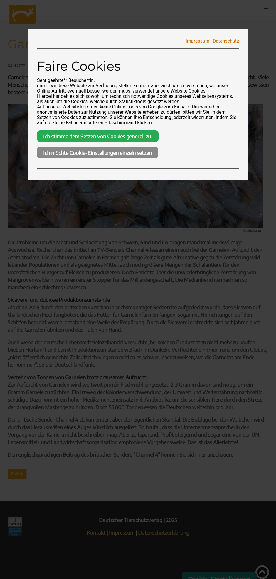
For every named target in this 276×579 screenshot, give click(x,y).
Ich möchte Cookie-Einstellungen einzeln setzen (97, 153)
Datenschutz (226, 41)
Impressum (197, 41)
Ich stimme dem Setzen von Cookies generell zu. (97, 136)
